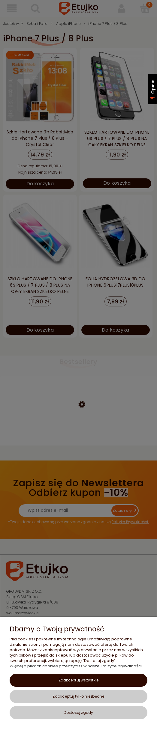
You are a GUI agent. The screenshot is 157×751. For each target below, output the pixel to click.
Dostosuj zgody (78, 712)
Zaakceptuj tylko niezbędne (78, 696)
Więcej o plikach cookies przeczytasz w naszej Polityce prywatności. (76, 666)
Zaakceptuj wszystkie (79, 680)
